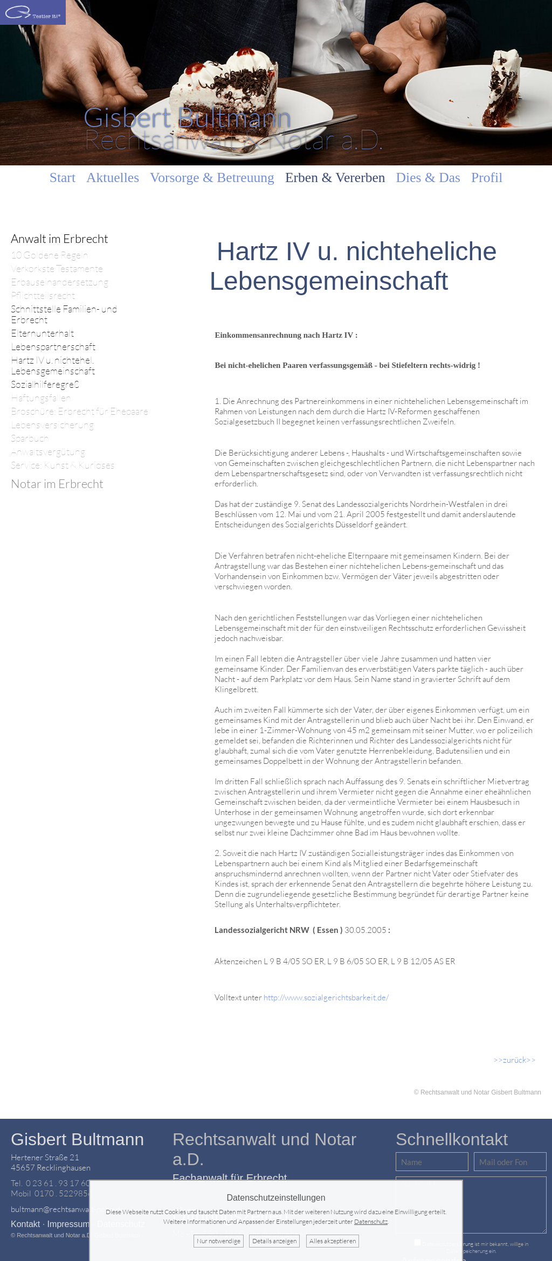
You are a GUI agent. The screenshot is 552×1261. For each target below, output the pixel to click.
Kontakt (25, 1224)
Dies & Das (428, 177)
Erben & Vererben (335, 177)
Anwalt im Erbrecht (59, 238)
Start (62, 177)
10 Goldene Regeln (49, 255)
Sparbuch (30, 438)
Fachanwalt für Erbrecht (229, 1178)
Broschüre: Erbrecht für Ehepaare (79, 411)
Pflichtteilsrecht (43, 295)
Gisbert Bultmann (77, 1139)
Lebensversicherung (52, 424)
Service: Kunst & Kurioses (63, 465)
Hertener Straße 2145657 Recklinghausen (51, 1162)
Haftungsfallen (41, 397)
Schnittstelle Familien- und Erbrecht (64, 314)
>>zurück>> (514, 1060)
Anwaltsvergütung (48, 451)
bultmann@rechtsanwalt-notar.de (68, 1209)
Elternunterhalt (42, 333)
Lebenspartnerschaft (53, 346)
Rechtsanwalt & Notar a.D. (233, 127)
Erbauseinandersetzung (59, 282)
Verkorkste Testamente (57, 268)
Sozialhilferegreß (45, 384)
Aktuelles (112, 177)
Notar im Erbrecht (57, 483)
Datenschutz (371, 1221)
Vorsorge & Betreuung (212, 177)
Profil (486, 177)
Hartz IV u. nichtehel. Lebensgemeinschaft (53, 365)
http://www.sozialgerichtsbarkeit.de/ (326, 997)
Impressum (68, 1224)
